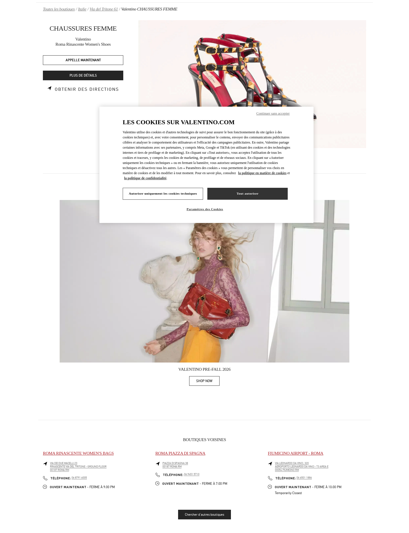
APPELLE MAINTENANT (83, 60)
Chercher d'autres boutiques (204, 515)
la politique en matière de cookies (262, 173)
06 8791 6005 (79, 477)
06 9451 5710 (191, 474)
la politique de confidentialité (145, 178)
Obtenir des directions (87, 89)
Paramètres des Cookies (205, 209)
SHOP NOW (208, 382)
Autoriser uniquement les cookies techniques (163, 193)
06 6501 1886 (304, 477)
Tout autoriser (247, 193)
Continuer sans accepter (273, 113)
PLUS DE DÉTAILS (83, 75)
